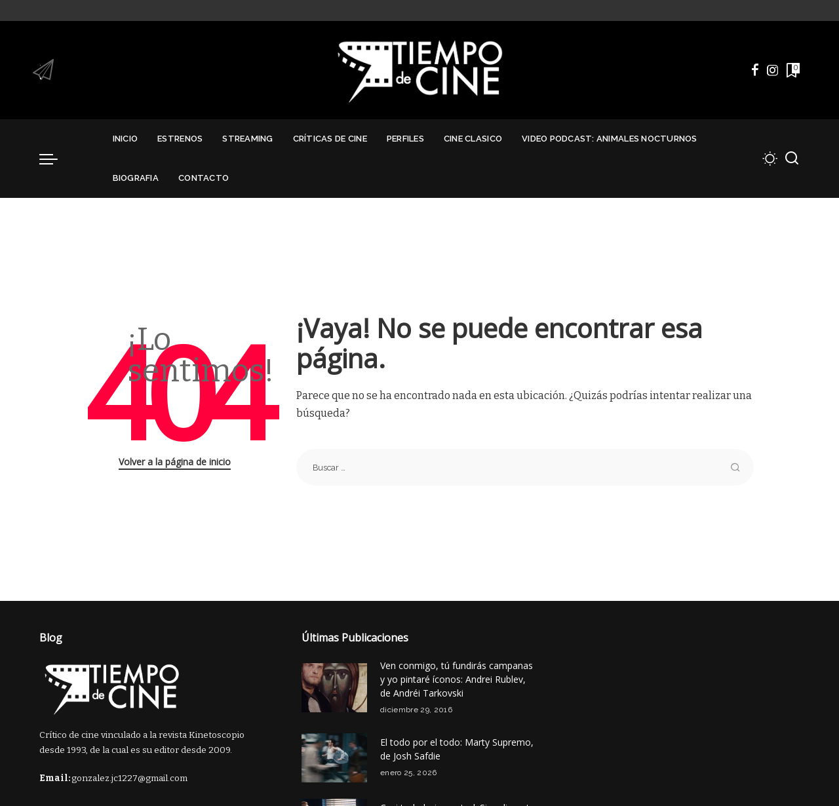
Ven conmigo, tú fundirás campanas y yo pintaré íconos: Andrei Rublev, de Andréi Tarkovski (456, 679)
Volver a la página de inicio (175, 461)
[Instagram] (772, 70)
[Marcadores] (792, 70)
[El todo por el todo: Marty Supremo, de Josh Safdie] (334, 757)
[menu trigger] (55, 158)
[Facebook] (755, 70)
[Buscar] (792, 158)
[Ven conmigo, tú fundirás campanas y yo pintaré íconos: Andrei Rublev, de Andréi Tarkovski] (334, 687)
